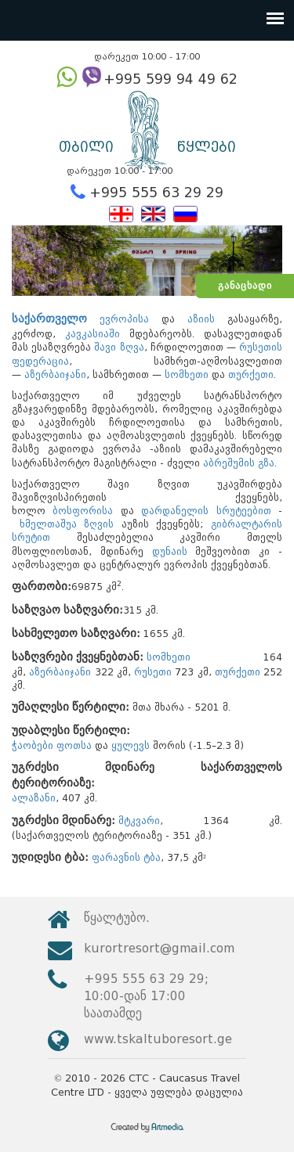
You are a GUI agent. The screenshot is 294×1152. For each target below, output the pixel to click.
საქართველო (49, 319)
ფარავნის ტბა (126, 857)
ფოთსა (74, 745)
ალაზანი (34, 798)
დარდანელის (175, 511)
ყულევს (130, 745)
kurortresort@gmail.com (159, 948)
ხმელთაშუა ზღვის (67, 524)
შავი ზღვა (118, 347)
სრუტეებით (243, 511)
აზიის (201, 319)
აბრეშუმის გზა (238, 463)
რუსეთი (153, 672)
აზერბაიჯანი (55, 374)
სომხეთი (187, 374)
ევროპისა (124, 319)
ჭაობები (32, 745)
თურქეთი (251, 374)
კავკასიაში (92, 334)
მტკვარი (139, 820)
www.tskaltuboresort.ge (158, 1038)
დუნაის (169, 551)
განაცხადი (245, 285)
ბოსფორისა (83, 511)
